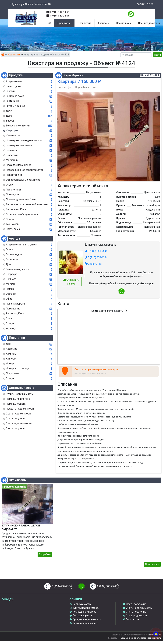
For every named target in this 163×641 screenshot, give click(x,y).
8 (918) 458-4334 (96, 257)
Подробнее (44, 554)
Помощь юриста (82, 615)
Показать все (152, 564)
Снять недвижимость (139, 607)
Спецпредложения (137, 615)
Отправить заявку (71, 281)
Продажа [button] (64, 23)
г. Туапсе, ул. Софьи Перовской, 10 (30, 4)
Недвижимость (81, 604)
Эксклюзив (84, 23)
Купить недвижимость (85, 607)
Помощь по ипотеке (84, 611)
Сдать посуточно (136, 604)
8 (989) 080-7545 (96, 251)
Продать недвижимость (86, 619)
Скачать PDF (93, 263)
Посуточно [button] (124, 23)
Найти (157, 55)
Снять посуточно (136, 611)
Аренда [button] (103, 23)
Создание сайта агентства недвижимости (141, 638)
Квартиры (14, 54)
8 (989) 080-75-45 (59, 15)
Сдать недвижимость (85, 623)
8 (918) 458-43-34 (59, 11)
